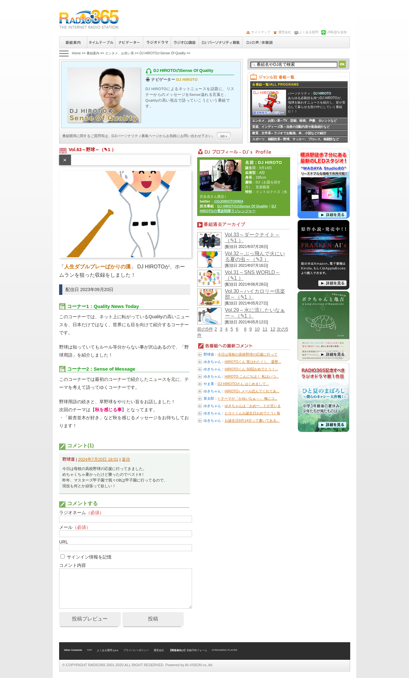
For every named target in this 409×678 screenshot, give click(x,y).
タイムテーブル (101, 42)
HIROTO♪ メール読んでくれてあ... (252, 391)
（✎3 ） (260, 259)
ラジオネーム (81, 512)
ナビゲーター (129, 42)
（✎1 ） (107, 149)
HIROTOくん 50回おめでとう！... (251, 369)
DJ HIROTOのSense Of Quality (162, 53)
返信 (126, 459)
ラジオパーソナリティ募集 (220, 42)
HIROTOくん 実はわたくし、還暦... (253, 362)
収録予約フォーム (197, 650)
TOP (89, 650)
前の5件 (205, 329)
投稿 (153, 618)
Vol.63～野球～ (84, 149)
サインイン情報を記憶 (89, 556)
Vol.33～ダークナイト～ (252, 234)
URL (63, 541)
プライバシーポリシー (136, 650)
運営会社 (284, 32)
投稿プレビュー (90, 618)
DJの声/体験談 (259, 42)
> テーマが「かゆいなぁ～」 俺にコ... (247, 398)
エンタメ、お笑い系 (119, 53)
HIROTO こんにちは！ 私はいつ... (252, 376)
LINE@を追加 (336, 32)
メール (74, 527)
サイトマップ (260, 32)
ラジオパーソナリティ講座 (185, 42)
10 (257, 329)
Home (76, 53)
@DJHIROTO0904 (228, 201)
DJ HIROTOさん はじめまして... (243, 384)
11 (264, 329)
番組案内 (73, 42)
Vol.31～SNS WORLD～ (252, 272)
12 (272, 329)
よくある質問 (308, 32)
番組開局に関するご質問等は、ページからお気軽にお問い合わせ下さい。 (146, 136)
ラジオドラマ (157, 42)
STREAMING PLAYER (224, 650)
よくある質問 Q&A (108, 650)
